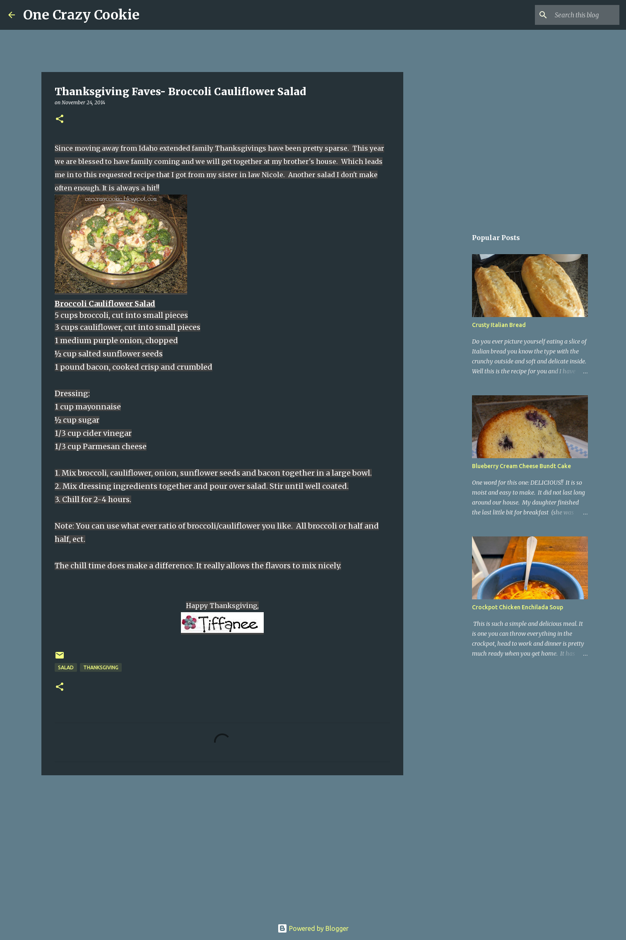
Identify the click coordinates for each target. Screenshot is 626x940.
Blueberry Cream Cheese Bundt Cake (521, 466)
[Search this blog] (575, 15)
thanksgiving (100, 667)
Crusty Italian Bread (499, 325)
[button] (60, 119)
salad (66, 667)
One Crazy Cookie (81, 15)
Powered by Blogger (313, 928)
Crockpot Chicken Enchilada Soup (517, 607)
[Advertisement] (222, 846)
